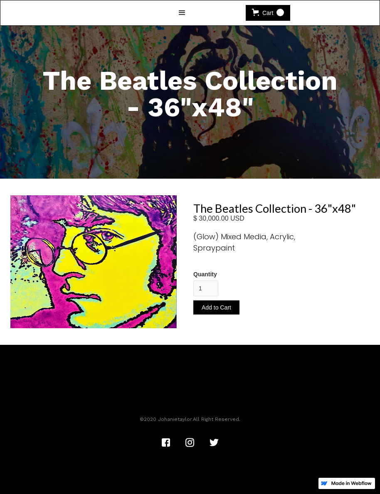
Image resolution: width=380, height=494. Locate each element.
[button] (182, 12)
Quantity (205, 274)
